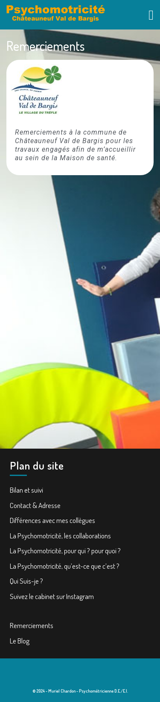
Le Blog (19, 640)
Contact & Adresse (35, 505)
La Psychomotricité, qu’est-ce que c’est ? (64, 565)
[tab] (151, 14)
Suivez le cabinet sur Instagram (52, 596)
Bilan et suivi (26, 489)
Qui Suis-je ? (26, 580)
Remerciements (31, 625)
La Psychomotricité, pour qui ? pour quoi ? (65, 550)
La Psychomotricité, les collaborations (60, 535)
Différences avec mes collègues (52, 520)
